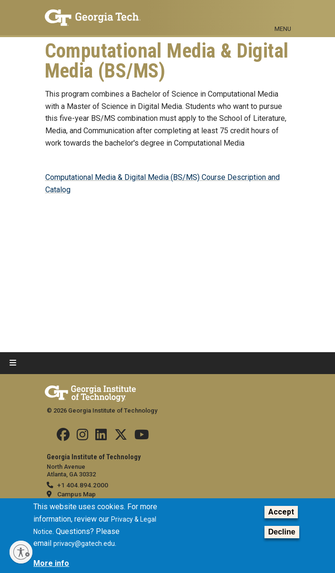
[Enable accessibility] (21, 552)
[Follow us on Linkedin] (101, 437)
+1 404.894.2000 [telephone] (82, 485)
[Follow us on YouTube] (141, 437)
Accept (281, 511)
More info (51, 563)
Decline (281, 532)
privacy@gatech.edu (84, 543)
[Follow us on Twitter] (120, 437)
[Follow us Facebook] (63, 437)
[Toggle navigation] (283, 13)
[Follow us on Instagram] (82, 437)
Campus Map (76, 494)
